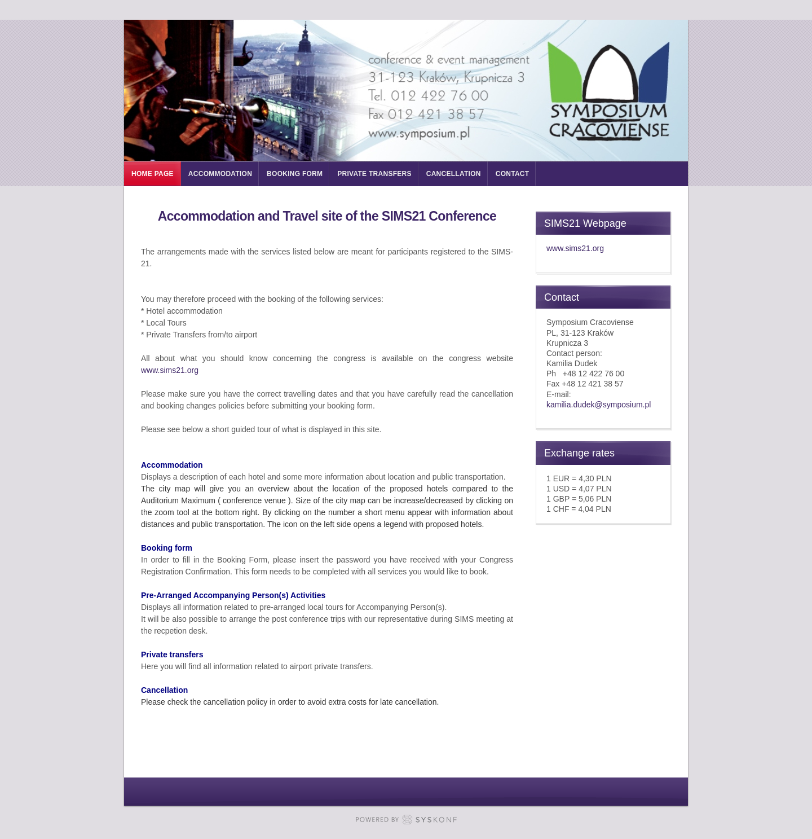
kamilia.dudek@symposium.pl (598, 404)
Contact (512, 174)
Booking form (295, 174)
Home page (152, 174)
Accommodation (220, 174)
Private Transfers (374, 174)
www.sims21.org (169, 370)
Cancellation (453, 174)
